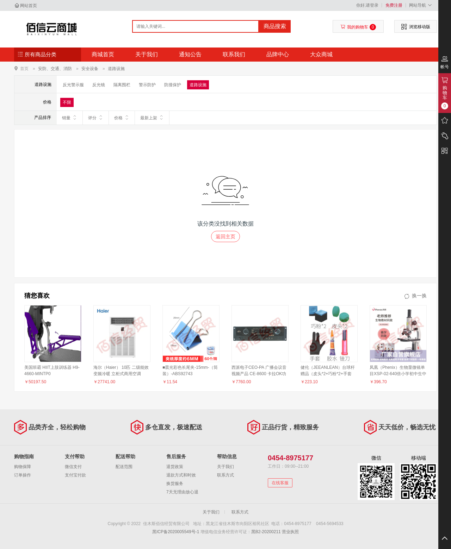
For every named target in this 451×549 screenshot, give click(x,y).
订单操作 (22, 475)
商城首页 (103, 54)
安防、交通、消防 (55, 68)
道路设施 (116, 68)
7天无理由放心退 (182, 492)
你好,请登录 (367, 5)
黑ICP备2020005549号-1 (175, 531)
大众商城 (321, 54)
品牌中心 (277, 54)
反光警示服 (73, 84)
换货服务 (174, 483)
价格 (121, 117)
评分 (95, 117)
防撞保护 (172, 84)
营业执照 (290, 531)
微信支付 (73, 466)
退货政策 (174, 466)
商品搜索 (275, 26)
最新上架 (152, 117)
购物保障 (22, 466)
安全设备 (89, 68)
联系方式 (225, 475)
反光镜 (98, 84)
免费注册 (393, 5)
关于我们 (146, 54)
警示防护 (147, 84)
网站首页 (28, 5)
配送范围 (124, 466)
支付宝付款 (75, 475)
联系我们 (234, 54)
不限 (67, 102)
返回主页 (225, 236)
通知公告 (190, 54)
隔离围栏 (121, 84)
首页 (24, 68)
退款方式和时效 (181, 475)
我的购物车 (358, 27)
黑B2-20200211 (266, 531)
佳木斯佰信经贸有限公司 (51, 28)
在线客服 (280, 482)
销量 (69, 117)
